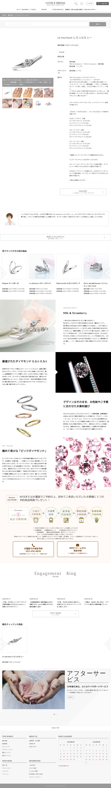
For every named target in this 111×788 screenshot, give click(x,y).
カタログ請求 (32, 768)
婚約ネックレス (6, 752)
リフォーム (5, 774)
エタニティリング (7, 749)
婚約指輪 (4, 741)
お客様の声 (32, 744)
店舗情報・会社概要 (34, 741)
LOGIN (89, 3)
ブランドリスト (6, 768)
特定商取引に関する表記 (36, 774)
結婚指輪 (4, 744)
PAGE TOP (55, 727)
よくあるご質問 (33, 771)
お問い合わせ (32, 746)
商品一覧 (10, 15)
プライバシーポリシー (35, 777)
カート (81, 3)
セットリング (6, 746)
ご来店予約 (103, 3)
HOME (4, 15)
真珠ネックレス (6, 755)
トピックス (5, 771)
